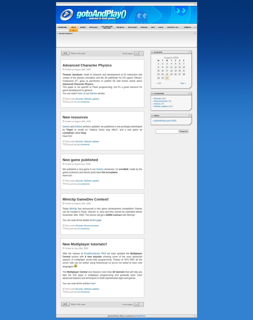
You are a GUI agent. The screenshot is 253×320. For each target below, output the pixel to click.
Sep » (183, 83)
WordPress (140, 316)
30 (163, 78)
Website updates (91, 99)
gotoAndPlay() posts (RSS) (165, 121)
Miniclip (73, 208)
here (80, 93)
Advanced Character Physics (87, 65)
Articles (93, 93)
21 (184, 71)
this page (96, 220)
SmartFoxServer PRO (95, 253)
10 (167, 67)
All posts (79, 99)
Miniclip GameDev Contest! (86, 199)
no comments (84, 102)
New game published (80, 160)
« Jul (159, 83)
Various (157, 104)
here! (93, 283)
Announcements (91, 226)
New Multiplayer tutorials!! (85, 244)
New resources (75, 117)
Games (66, 126)
